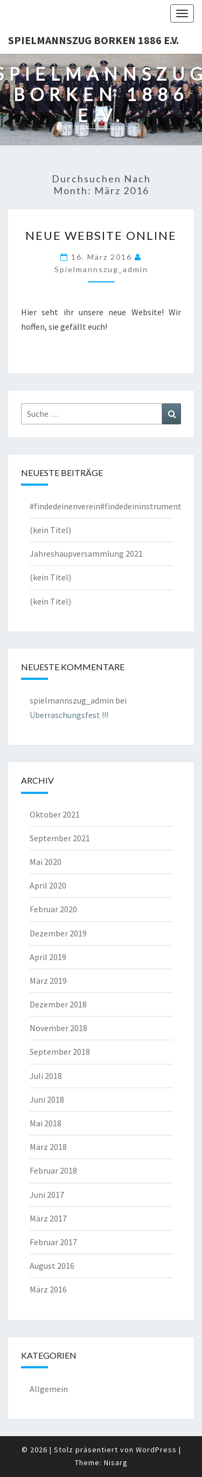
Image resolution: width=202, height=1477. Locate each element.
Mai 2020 (45, 861)
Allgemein (49, 1388)
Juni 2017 (47, 1194)
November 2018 (58, 1027)
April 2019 (48, 956)
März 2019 (48, 980)
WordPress (156, 1449)
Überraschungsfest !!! (69, 714)
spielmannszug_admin (101, 269)
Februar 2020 (53, 909)
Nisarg (116, 1462)
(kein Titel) (50, 529)
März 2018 (48, 1146)
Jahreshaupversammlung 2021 (86, 553)
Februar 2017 (53, 1242)
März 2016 (48, 1289)
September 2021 (60, 838)
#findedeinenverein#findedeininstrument (106, 506)
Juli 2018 (46, 1075)
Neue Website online (101, 235)
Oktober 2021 (55, 814)
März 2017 (48, 1218)
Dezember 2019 (58, 933)
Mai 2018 (45, 1123)
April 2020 (48, 885)
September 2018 (60, 1051)
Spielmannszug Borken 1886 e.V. (93, 40)
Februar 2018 (53, 1170)
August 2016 (52, 1265)
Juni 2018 (47, 1099)
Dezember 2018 (58, 1004)
